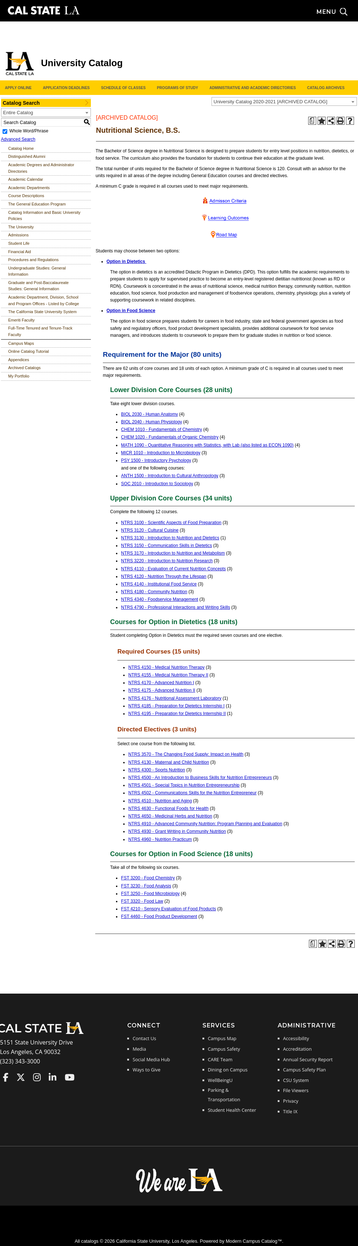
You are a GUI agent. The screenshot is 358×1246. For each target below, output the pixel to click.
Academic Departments (29, 187)
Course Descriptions (26, 195)
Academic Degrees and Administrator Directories (41, 168)
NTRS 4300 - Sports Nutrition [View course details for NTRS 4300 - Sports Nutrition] (156, 769)
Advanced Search (18, 139)
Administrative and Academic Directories (252, 88)
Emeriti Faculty (21, 320)
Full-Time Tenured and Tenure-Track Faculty (40, 331)
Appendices (18, 360)
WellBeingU (220, 1080)
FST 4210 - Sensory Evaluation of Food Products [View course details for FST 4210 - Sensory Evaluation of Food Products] (168, 908)
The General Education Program (37, 204)
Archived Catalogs (24, 368)
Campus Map (222, 1038)
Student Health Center (232, 1110)
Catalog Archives (326, 88)
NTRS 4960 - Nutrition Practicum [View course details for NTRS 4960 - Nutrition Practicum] (160, 839)
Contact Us (144, 1038)
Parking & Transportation (224, 1095)
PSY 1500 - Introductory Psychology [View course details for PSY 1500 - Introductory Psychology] (156, 460)
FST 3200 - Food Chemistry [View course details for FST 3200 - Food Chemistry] (148, 877)
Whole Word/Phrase (28, 130)
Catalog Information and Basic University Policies (44, 215)
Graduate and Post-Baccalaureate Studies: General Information (38, 285)
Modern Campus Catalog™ (254, 1241)
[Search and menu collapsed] (337, 12)
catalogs (89, 1241)
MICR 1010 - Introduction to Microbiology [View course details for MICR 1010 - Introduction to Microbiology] (160, 452)
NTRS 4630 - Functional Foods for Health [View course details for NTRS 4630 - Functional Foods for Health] (168, 808)
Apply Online (18, 88)
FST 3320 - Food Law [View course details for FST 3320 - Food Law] (142, 901)
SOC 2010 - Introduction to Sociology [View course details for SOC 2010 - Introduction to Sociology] (157, 483)
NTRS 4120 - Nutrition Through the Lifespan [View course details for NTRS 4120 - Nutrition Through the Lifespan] (163, 576)
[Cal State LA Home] (43, 1033)
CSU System (296, 1080)
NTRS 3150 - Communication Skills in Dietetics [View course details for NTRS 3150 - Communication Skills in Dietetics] (166, 545)
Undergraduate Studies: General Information (37, 271)
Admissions (18, 235)
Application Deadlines (66, 88)
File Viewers (296, 1090)
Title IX (290, 1111)
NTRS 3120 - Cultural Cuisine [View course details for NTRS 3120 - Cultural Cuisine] (149, 530)
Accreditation (297, 1049)
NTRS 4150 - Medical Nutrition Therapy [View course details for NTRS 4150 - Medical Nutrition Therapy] (166, 667)
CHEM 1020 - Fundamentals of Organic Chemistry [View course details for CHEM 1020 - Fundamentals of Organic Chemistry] (169, 437)
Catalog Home (21, 148)
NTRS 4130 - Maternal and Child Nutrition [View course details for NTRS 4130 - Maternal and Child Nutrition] (168, 762)
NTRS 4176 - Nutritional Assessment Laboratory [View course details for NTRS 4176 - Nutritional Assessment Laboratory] (174, 698)
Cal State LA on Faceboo (5, 1077)
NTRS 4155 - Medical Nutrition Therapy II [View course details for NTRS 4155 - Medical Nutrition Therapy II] (168, 675)
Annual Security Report (308, 1059)
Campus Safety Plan (304, 1069)
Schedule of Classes (123, 88)
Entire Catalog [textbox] (18, 112)
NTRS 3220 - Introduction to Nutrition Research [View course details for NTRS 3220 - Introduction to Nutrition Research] (167, 560)
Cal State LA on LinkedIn (52, 1077)
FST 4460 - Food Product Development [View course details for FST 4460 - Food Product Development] (159, 916)
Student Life (19, 243)
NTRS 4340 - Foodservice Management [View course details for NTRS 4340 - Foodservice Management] (159, 599)
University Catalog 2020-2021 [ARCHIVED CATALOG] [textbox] (270, 101)
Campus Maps (21, 343)
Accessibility (296, 1038)
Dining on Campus (228, 1069)
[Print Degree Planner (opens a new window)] (312, 121)
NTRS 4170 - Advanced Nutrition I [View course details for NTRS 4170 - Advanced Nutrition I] (161, 682)
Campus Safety (224, 1049)
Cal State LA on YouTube (70, 1077)
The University (21, 227)
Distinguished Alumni (26, 156)
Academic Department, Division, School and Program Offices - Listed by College (43, 300)
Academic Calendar (25, 179)
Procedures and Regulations (33, 259)
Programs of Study (177, 88)
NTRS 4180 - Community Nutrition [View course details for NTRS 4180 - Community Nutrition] (154, 591)
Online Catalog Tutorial (28, 351)
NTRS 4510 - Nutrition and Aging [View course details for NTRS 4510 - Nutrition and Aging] (160, 800)
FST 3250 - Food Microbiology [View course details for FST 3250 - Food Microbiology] (150, 893)
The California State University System (42, 311)
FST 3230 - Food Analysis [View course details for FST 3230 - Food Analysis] (146, 885)
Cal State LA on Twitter (20, 1077)
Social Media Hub (151, 1059)
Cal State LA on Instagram (37, 1077)
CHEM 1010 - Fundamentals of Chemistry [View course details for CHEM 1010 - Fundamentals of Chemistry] (161, 429)
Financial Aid (19, 251)
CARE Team (220, 1059)
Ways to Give (146, 1069)
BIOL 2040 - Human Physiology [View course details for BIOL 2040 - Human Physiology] (151, 421)
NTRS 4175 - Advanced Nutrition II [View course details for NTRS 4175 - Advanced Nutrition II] (161, 690)
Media (139, 1049)
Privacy (290, 1101)
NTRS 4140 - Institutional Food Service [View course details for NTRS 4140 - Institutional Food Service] (159, 584)
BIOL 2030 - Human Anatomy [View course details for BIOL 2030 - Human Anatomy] (149, 414)
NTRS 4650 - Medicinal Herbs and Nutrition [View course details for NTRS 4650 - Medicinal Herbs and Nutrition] (170, 816)
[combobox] (284, 101)
